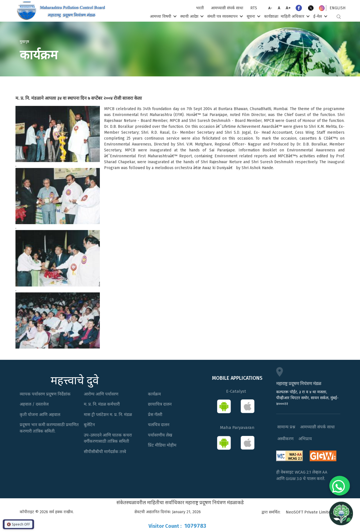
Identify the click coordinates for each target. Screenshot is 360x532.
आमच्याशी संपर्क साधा (227, 8)
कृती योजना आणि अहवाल (40, 414)
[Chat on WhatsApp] (339, 485)
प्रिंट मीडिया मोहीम (162, 445)
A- (270, 8)
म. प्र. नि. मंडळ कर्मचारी (102, 404)
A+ (288, 7)
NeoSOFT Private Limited (309, 512)
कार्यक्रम (154, 394)
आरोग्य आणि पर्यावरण (101, 394)
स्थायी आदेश (191, 16)
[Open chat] (341, 513)
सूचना (253, 16)
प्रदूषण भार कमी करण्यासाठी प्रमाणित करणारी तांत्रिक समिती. (49, 428)
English (337, 8)
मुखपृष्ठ (24, 41)
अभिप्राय (305, 438)
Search (339, 17)
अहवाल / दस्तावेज (34, 404)
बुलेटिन (89, 424)
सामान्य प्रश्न (286, 426)
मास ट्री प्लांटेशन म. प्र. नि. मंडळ (108, 414)
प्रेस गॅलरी (155, 414)
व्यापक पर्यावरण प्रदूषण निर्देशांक (45, 394)
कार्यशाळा (271, 16)
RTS (253, 8)
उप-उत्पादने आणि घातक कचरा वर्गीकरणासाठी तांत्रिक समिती (108, 438)
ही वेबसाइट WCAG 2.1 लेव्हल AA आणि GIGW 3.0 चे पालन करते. (301, 475)
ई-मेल (319, 16)
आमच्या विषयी (163, 16)
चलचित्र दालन (158, 424)
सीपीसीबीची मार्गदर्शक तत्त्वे (105, 451)
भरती (200, 8)
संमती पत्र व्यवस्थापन (224, 16)
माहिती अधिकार (295, 16)
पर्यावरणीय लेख (160, 435)
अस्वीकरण (285, 438)
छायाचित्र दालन (160, 404)
